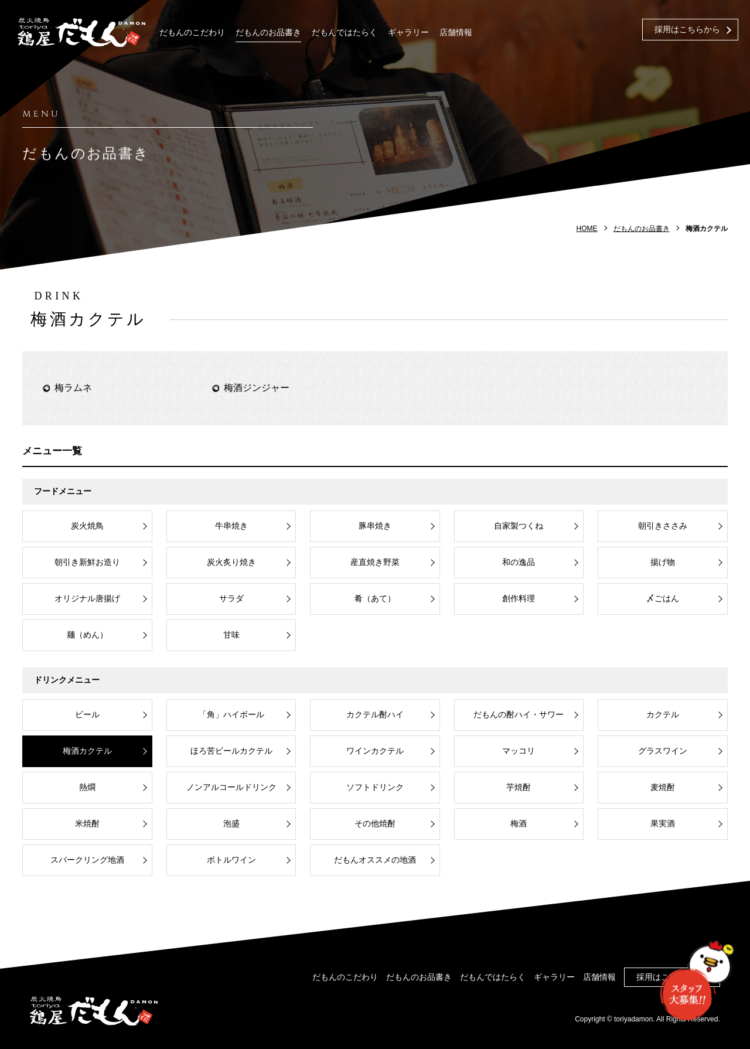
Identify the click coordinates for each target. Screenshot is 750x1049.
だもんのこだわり (192, 32)
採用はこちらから (687, 29)
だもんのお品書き (268, 32)
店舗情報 (455, 32)
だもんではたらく (344, 32)
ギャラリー (408, 32)
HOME (587, 228)
